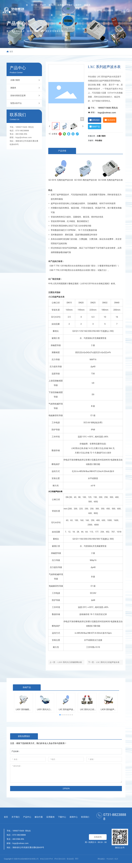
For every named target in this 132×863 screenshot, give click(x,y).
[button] (60, 714)
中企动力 (110, 859)
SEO (76, 859)
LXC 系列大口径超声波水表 (107, 662)
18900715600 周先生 (24, 127)
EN (120, 10)
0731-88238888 (105, 10)
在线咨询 (98, 837)
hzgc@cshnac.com (23, 137)
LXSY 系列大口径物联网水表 (70, 662)
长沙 (116, 859)
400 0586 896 (21, 134)
